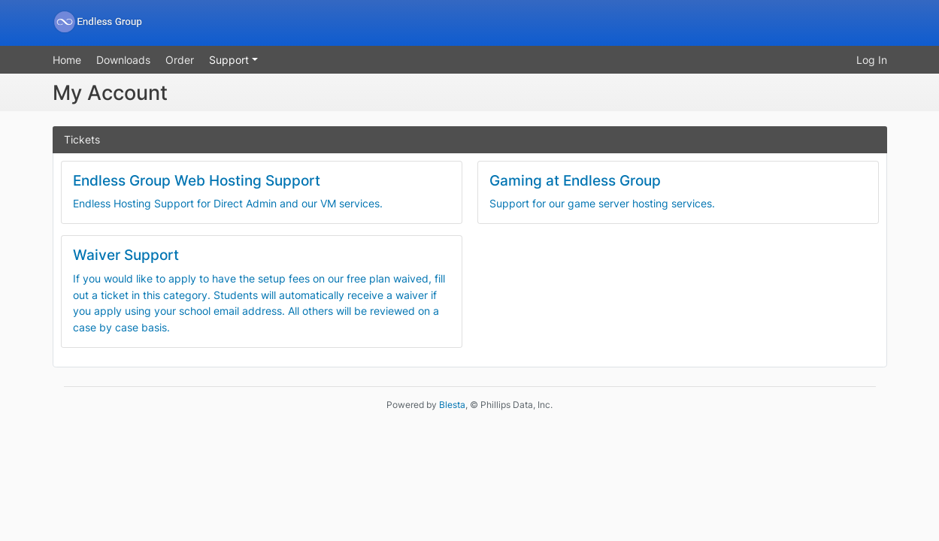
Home (67, 59)
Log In (871, 59)
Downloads (123, 59)
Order (179, 59)
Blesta (452, 404)
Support (230, 59)
